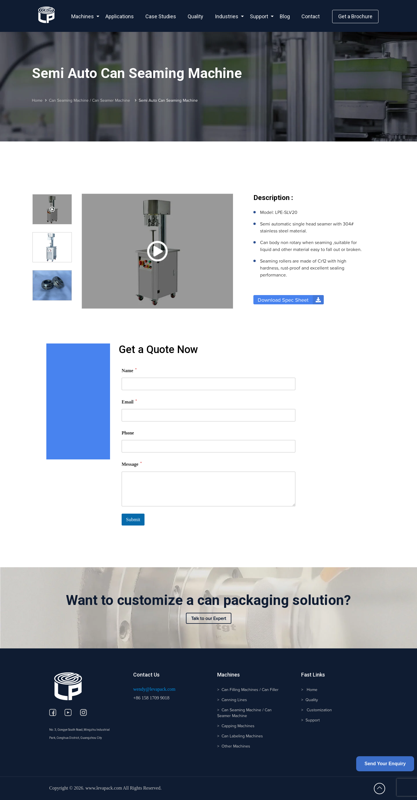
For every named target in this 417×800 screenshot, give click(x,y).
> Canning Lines (232, 700)
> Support (310, 720)
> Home (309, 689)
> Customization (316, 710)
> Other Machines (233, 746)
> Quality (309, 700)
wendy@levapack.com (154, 689)
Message (132, 464)
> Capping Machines (236, 726)
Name (129, 370)
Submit (133, 519)
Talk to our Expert (208, 618)
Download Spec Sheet (291, 299)
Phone (128, 432)
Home (37, 100)
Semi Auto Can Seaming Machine (168, 100)
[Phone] (208, 446)
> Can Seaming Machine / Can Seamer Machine (244, 713)
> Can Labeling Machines (240, 736)
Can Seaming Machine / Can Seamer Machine (90, 100)
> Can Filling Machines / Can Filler (248, 689)
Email (129, 401)
